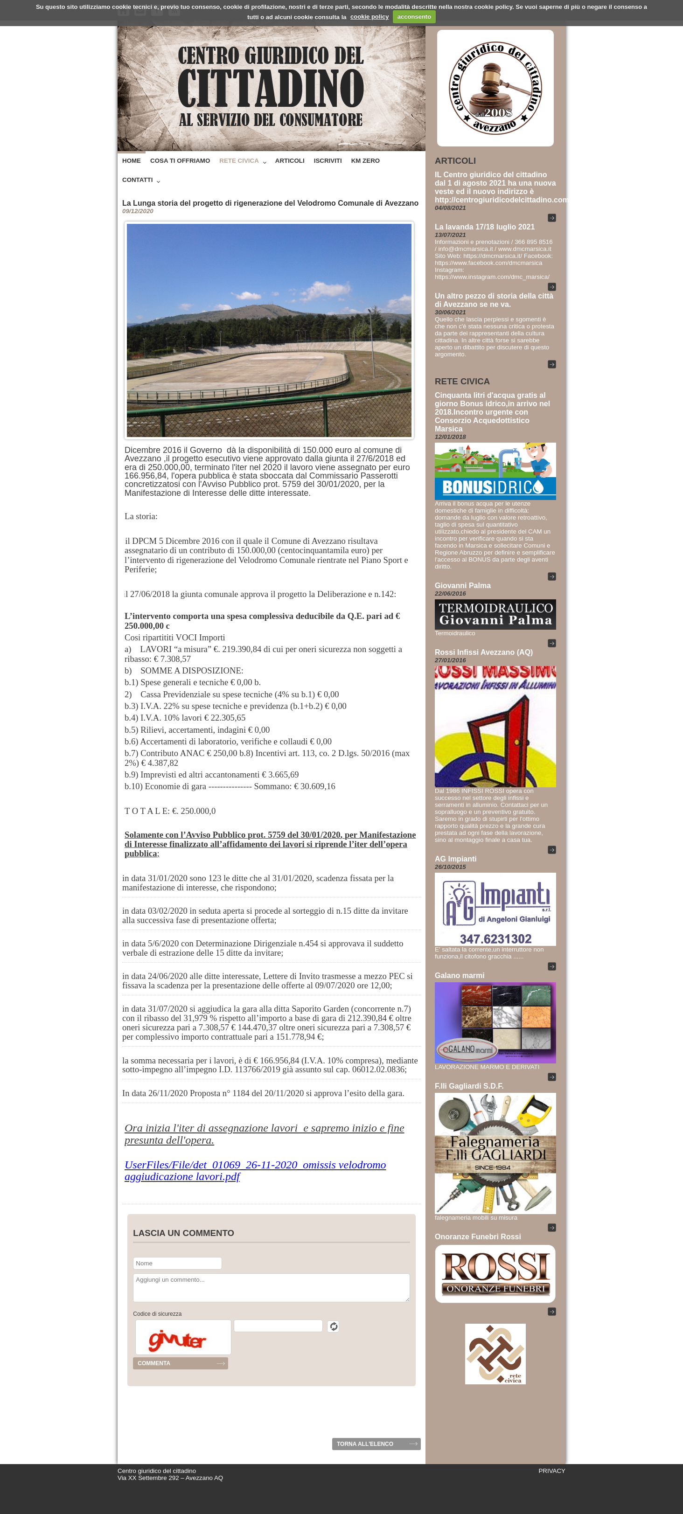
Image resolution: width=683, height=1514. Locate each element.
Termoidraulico (455, 633)
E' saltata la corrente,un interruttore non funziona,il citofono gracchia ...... (489, 953)
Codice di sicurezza (157, 1314)
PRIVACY (551, 1470)
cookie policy (369, 16)
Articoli (290, 160)
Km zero (365, 160)
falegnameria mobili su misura (476, 1217)
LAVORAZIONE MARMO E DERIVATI (487, 1066)
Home (131, 160)
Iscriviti (328, 160)
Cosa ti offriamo (180, 160)
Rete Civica (238, 160)
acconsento (414, 16)
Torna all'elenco (365, 1444)
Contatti (137, 179)
